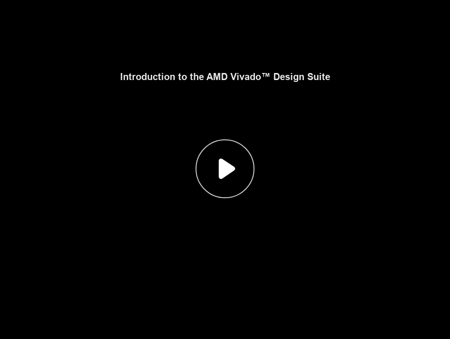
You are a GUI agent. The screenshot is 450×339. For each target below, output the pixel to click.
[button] (225, 169)
